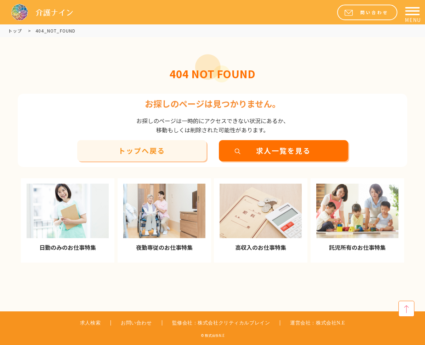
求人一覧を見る (283, 150)
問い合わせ (374, 12)
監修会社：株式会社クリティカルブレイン (221, 323)
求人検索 (90, 323)
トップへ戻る (141, 150)
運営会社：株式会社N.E (317, 323)
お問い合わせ (136, 323)
